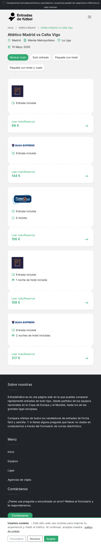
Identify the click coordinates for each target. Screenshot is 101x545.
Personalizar (16, 538)
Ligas (11, 470)
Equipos (13, 461)
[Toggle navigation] (90, 17)
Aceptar (51, 538)
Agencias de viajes (19, 479)
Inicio (11, 451)
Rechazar (35, 538)
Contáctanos (20, 515)
